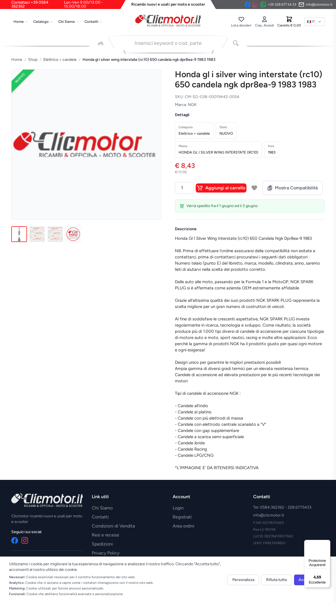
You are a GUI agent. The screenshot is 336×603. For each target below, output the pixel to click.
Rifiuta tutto (276, 579)
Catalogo (43, 21)
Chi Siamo (68, 21)
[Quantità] (184, 188)
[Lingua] (314, 21)
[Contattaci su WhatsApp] (278, 4)
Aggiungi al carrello (221, 188)
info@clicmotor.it (268, 515)
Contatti (93, 21)
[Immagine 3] (55, 234)
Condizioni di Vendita (113, 526)
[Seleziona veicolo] (101, 43)
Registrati (182, 517)
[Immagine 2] (37, 234)
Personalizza (243, 579)
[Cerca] (236, 43)
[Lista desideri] (241, 22)
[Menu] (327, 543)
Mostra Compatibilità (292, 188)
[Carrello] (289, 22)
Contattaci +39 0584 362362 (68, 4)
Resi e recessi (105, 535)
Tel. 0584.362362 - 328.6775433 (282, 507)
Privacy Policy (105, 553)
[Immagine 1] (19, 234)
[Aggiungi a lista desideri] (254, 188)
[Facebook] (247, 4)
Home (21, 21)
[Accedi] (264, 22)
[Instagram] (255, 4)
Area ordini (183, 526)
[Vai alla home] (168, 20)
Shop (32, 59)
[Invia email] (316, 4)
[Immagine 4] (73, 234)
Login (178, 508)
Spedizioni (102, 544)
